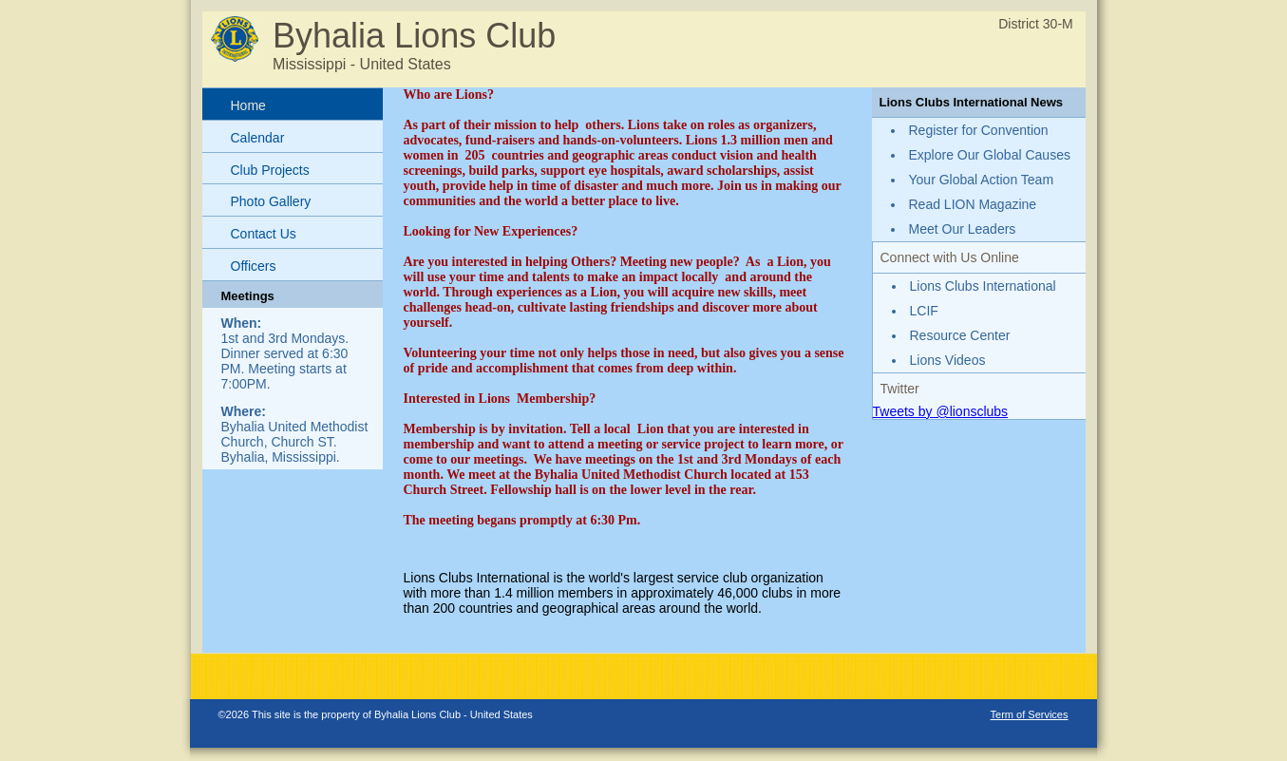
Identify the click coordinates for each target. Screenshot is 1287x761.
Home (248, 105)
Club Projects (270, 170)
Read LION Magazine (973, 204)
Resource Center (960, 335)
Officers (253, 266)
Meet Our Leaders (962, 229)
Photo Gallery (271, 201)
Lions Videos (948, 360)
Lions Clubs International (983, 286)
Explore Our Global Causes (989, 154)
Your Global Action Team (981, 179)
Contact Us (263, 233)
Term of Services (1030, 714)
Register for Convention (979, 130)
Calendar (258, 137)
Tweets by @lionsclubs (941, 411)
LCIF (924, 310)
